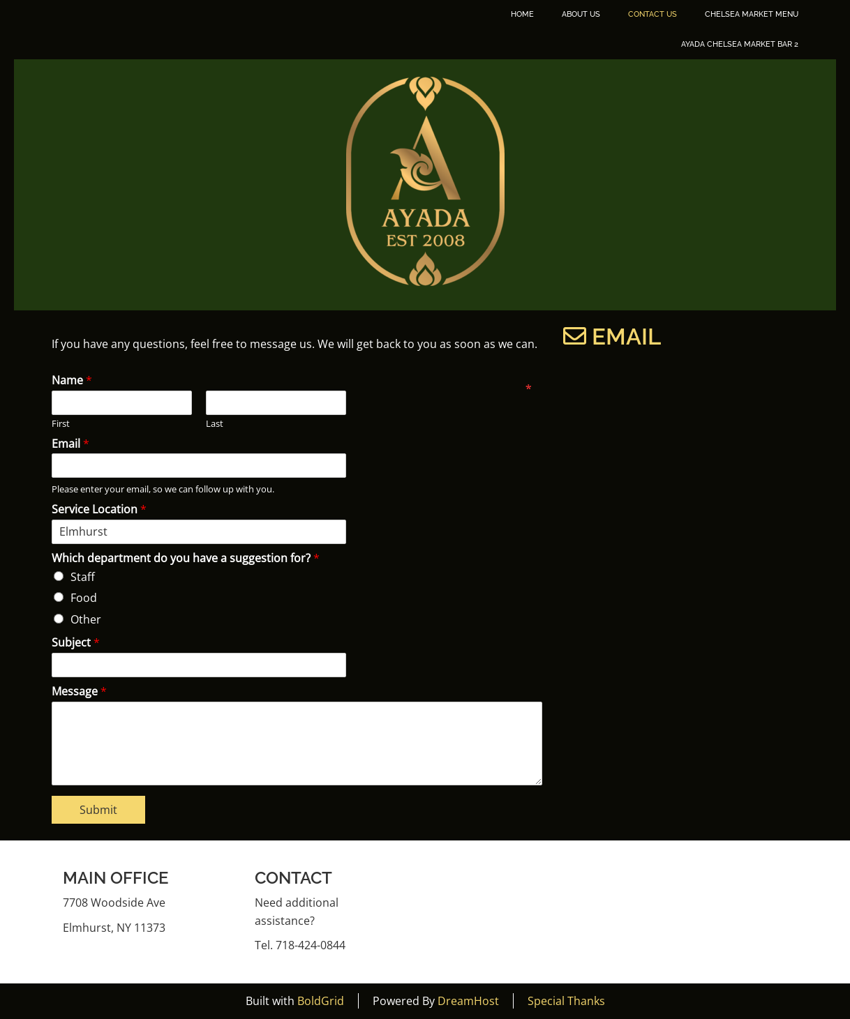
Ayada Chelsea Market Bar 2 (739, 44)
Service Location (99, 509)
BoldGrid (320, 1001)
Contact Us (652, 14)
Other (85, 619)
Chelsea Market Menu (751, 14)
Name (72, 380)
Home (522, 14)
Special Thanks (566, 1001)
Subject (76, 642)
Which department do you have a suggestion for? (186, 558)
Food (83, 597)
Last (214, 424)
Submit (98, 809)
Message (79, 691)
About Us (581, 14)
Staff (82, 576)
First (61, 424)
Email (70, 444)
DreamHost (468, 1001)
